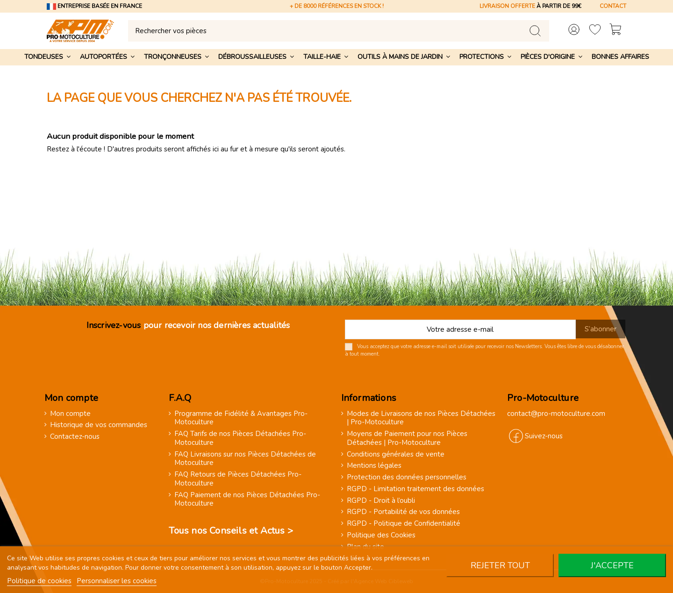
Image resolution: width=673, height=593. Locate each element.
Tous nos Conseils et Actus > (231, 530)
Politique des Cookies (381, 535)
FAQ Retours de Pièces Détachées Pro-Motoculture (237, 479)
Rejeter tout (500, 565)
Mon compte (70, 413)
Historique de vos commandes (98, 425)
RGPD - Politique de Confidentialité (403, 523)
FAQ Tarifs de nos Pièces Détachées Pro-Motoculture (240, 438)
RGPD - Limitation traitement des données (415, 489)
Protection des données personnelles (406, 477)
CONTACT (613, 6)
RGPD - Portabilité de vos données (403, 511)
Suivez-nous (544, 436)
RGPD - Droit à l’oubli (381, 500)
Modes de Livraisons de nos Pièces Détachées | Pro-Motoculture (421, 418)
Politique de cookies (39, 581)
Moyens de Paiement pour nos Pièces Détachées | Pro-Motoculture (407, 438)
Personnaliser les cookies (117, 581)
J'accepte (612, 565)
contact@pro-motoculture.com (556, 413)
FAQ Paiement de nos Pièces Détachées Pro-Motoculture (247, 499)
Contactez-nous (75, 436)
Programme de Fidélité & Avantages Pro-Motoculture (241, 418)
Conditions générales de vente (395, 454)
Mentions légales (374, 465)
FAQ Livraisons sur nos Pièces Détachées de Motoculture (245, 459)
